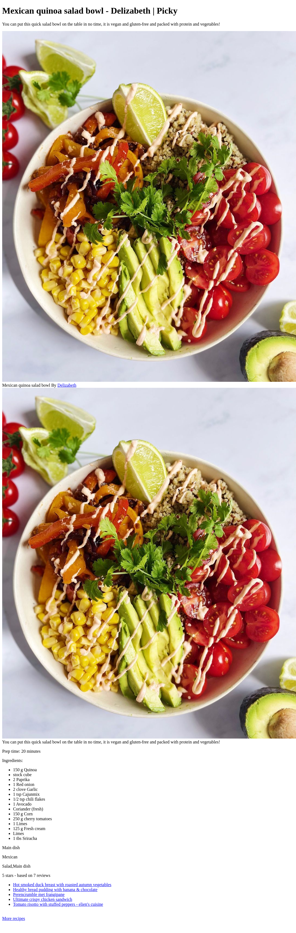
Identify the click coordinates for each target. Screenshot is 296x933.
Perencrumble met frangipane (38, 894)
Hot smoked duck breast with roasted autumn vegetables (62, 884)
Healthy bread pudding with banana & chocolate (55, 889)
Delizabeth (66, 385)
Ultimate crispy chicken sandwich (42, 899)
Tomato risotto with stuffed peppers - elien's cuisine (58, 904)
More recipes (13, 918)
